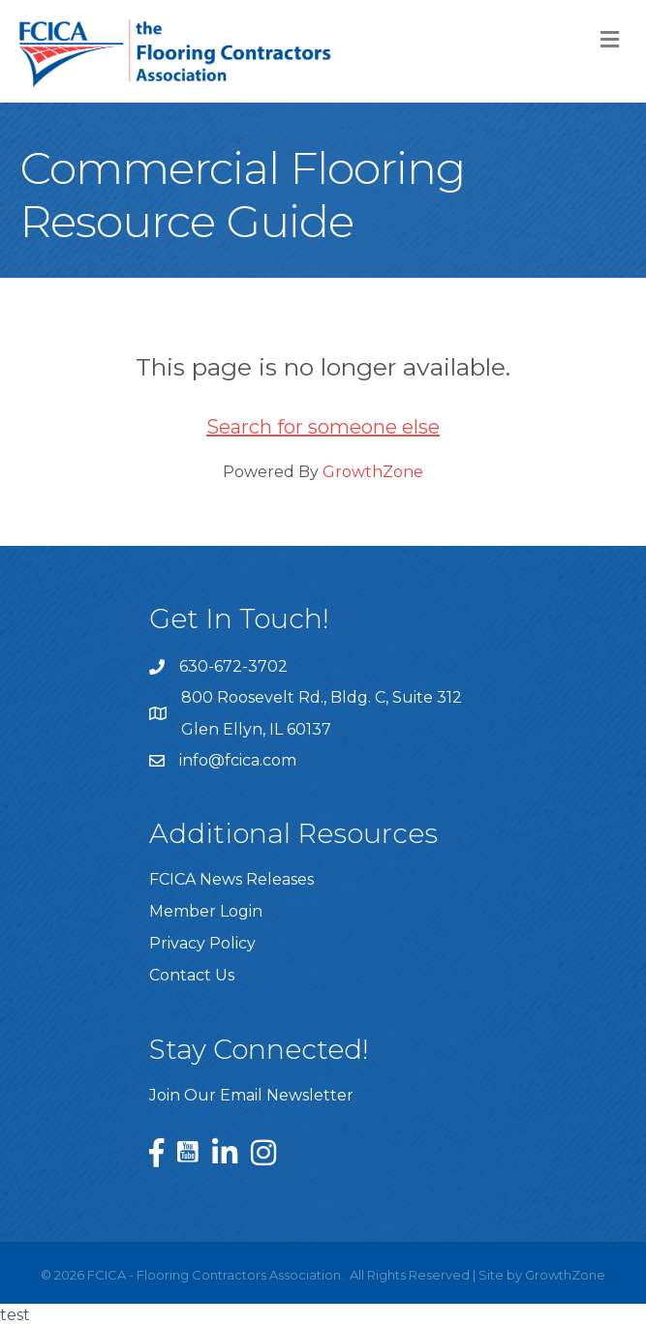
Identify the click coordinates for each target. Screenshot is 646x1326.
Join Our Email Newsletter (251, 1095)
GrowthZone (373, 472)
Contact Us (191, 975)
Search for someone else (323, 426)
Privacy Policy (202, 943)
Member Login (205, 911)
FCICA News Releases (231, 879)
